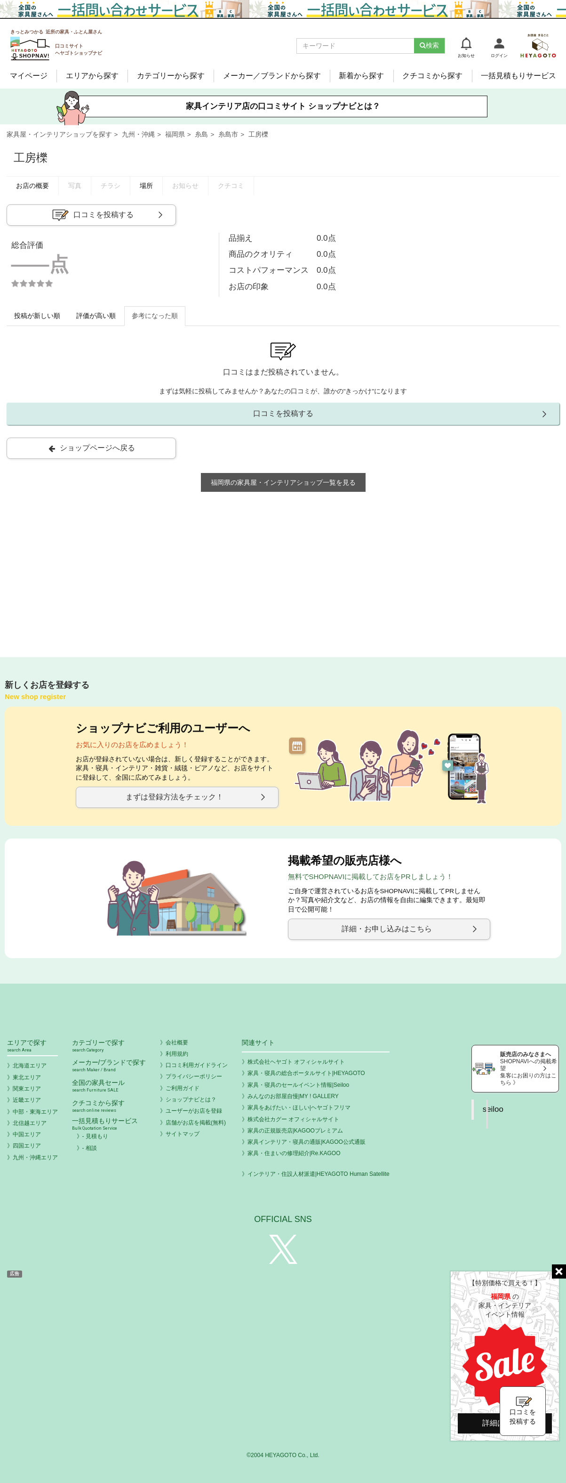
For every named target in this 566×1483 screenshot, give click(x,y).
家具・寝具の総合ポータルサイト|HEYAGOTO (306, 1073)
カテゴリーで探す (109, 1046)
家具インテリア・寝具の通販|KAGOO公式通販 (306, 1142)
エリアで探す (32, 1046)
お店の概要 (32, 185)
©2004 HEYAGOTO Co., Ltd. (283, 1455)
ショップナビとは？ (191, 1099)
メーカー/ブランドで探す (109, 1066)
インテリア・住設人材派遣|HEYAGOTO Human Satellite (318, 1174)
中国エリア (27, 1134)
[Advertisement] (283, 572)
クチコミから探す (432, 76)
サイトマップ (182, 1134)
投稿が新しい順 (37, 315)
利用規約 (177, 1054)
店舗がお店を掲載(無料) (196, 1122)
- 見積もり (95, 1136)
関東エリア (27, 1088)
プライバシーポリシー (194, 1076)
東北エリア (27, 1077)
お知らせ (185, 185)
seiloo (493, 1109)
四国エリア (27, 1145)
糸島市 (228, 134)
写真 (74, 185)
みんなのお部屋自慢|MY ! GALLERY (293, 1096)
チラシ (110, 185)
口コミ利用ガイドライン (197, 1065)
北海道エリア (30, 1065)
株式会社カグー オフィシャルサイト (293, 1119)
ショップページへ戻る (91, 448)
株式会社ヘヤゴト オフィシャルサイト (296, 1062)
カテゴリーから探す (171, 76)
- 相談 (89, 1148)
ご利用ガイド (182, 1088)
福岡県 (175, 134)
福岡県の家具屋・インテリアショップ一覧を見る (283, 482)
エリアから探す (92, 76)
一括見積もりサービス (518, 76)
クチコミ (231, 185)
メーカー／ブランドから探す (272, 76)
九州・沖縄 (138, 134)
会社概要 (177, 1042)
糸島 (201, 134)
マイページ (29, 76)
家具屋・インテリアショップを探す (59, 134)
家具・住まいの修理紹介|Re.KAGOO (294, 1153)
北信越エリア (30, 1123)
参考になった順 (155, 315)
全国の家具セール (109, 1086)
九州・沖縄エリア (35, 1157)
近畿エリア (27, 1100)
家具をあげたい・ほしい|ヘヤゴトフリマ (299, 1107)
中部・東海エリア (35, 1111)
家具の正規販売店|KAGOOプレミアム (295, 1130)
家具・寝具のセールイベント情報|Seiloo (298, 1085)
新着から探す (361, 76)
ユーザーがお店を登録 (194, 1111)
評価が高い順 (96, 315)
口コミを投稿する (92, 215)
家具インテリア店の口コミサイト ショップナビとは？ (283, 106)
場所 (146, 185)
